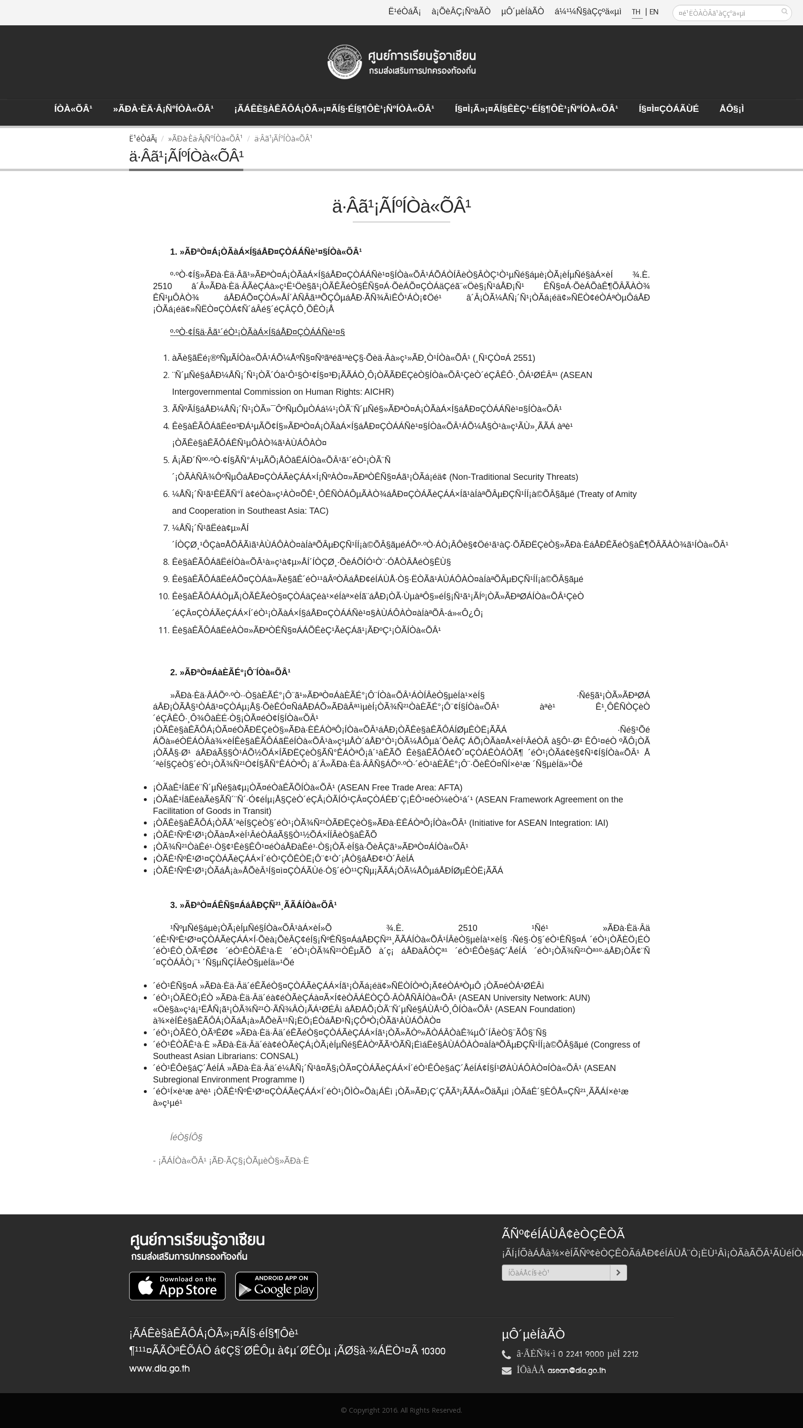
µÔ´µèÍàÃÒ (522, 12)
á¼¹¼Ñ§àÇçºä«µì (587, 12)
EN (654, 12)
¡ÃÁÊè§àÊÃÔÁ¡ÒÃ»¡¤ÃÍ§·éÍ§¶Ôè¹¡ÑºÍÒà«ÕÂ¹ (334, 109)
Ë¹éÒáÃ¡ (405, 12)
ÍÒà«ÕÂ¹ (73, 109)
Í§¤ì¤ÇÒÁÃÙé (669, 109)
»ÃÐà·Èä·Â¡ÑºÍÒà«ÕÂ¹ (163, 109)
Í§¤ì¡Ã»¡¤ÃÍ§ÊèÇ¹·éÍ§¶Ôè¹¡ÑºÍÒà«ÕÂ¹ (537, 109)
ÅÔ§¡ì (731, 109)
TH (637, 12)
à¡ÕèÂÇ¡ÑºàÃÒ (461, 12)
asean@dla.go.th (577, 1370)
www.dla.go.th (159, 1369)
